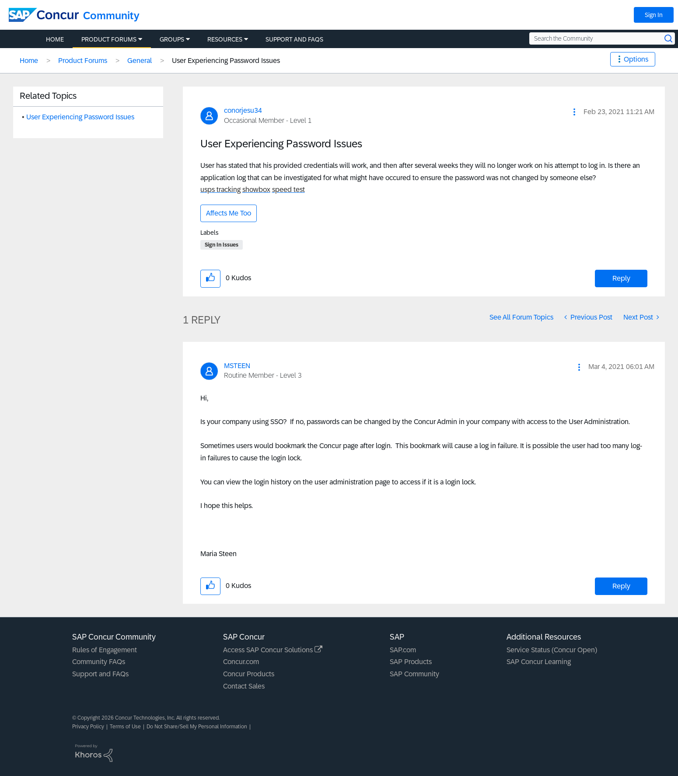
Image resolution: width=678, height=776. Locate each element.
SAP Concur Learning (539, 661)
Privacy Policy (88, 727)
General (139, 60)
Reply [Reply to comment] (621, 586)
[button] (574, 111)
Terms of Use (125, 727)
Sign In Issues (221, 245)
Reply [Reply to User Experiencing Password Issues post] (621, 278)
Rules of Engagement (104, 650)
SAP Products (411, 661)
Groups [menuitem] (172, 39)
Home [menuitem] (55, 39)
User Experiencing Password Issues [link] (226, 60)
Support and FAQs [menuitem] (294, 39)
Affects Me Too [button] (228, 213)
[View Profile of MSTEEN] (237, 365)
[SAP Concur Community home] (44, 15)
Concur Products (248, 674)
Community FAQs (98, 661)
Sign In (654, 14)
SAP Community (414, 674)
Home (29, 60)
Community (111, 15)
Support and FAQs (100, 674)
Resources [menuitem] (224, 39)
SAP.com (403, 650)
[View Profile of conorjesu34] (243, 110)
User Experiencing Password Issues (80, 117)
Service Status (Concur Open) (552, 650)
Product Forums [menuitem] (108, 39)
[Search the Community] (602, 38)
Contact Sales (244, 686)
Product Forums (82, 60)
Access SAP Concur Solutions (272, 650)
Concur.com (241, 661)
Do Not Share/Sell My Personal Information (197, 727)
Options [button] (636, 59)
